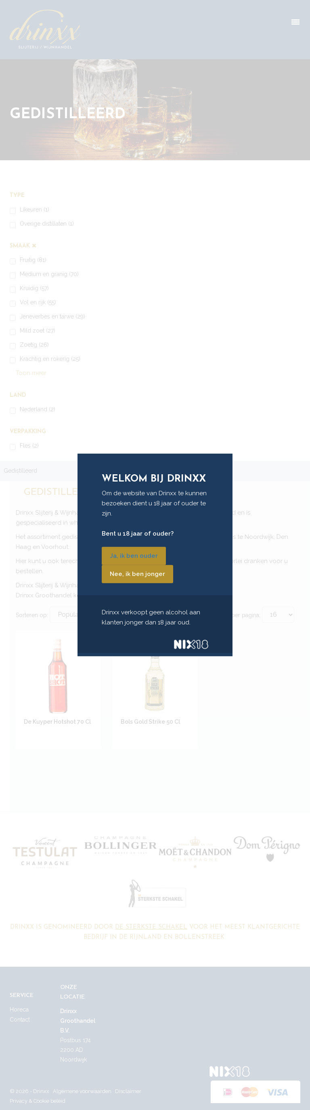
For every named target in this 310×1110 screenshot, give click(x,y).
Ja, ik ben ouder (134, 555)
